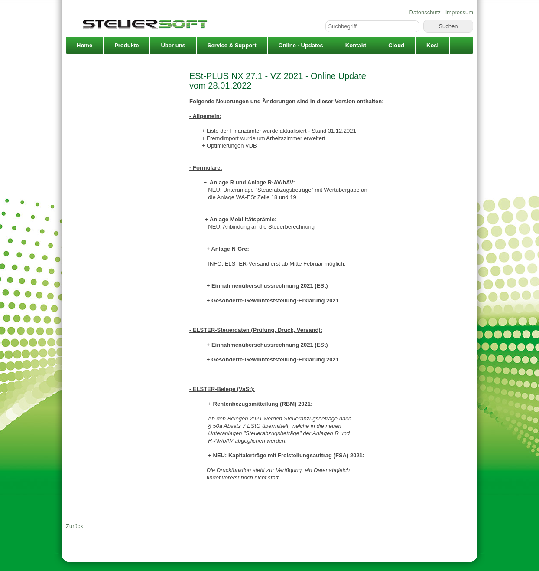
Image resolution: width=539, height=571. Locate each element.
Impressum (459, 12)
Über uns (173, 45)
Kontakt (355, 45)
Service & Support (232, 45)
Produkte (126, 45)
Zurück (74, 526)
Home (84, 45)
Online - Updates (301, 45)
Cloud (396, 45)
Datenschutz (425, 12)
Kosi (432, 45)
